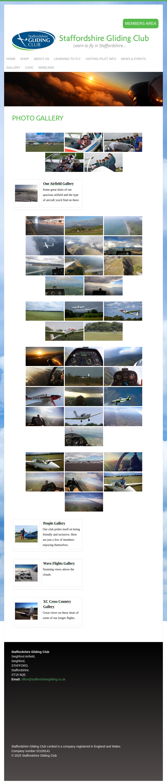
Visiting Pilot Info (100, 59)
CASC (29, 67)
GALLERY (13, 67)
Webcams (46, 67)
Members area (140, 23)
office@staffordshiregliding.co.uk (43, 679)
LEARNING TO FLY (67, 59)
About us (41, 59)
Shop (24, 59)
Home (10, 59)
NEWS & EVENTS (133, 59)
